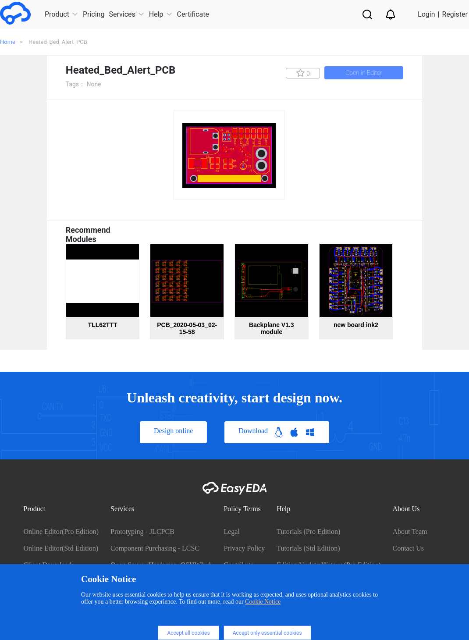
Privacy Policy (244, 548)
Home (7, 42)
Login (426, 14)
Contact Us (408, 548)
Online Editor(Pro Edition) (61, 531)
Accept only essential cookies (267, 633)
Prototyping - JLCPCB (142, 531)
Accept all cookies (188, 633)
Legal (231, 531)
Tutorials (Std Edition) (308, 548)
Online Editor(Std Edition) (61, 548)
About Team (409, 531)
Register (455, 14)
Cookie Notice (263, 601)
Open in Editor (363, 72)
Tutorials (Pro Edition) (308, 531)
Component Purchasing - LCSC (154, 548)
